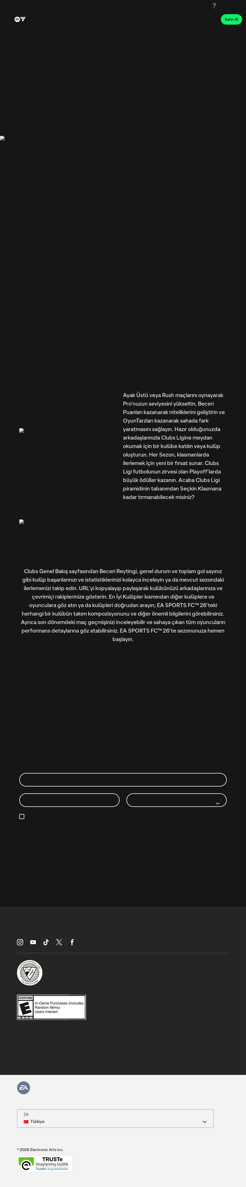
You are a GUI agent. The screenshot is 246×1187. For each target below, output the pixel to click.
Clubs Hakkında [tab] (78, 127)
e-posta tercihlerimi (182, 817)
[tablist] (123, 127)
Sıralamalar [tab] (36, 127)
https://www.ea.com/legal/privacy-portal (65, 830)
